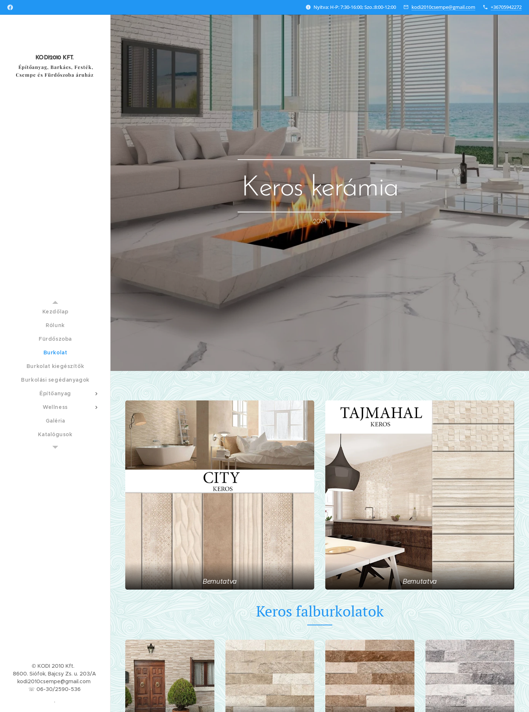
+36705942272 (506, 7)
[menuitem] (55, 312)
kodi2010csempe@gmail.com (443, 7)
